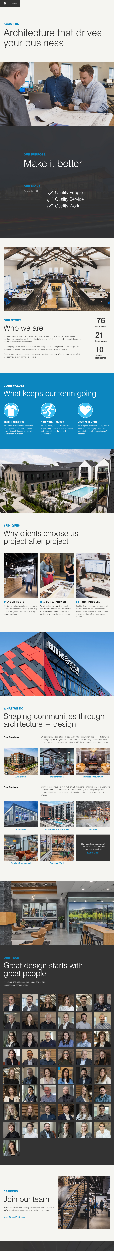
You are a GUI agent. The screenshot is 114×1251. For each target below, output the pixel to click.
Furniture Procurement (93, 777)
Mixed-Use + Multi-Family (57, 829)
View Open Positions (14, 1217)
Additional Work (57, 863)
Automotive (21, 829)
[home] (5, 3)
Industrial (93, 829)
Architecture (20, 777)
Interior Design (57, 777)
